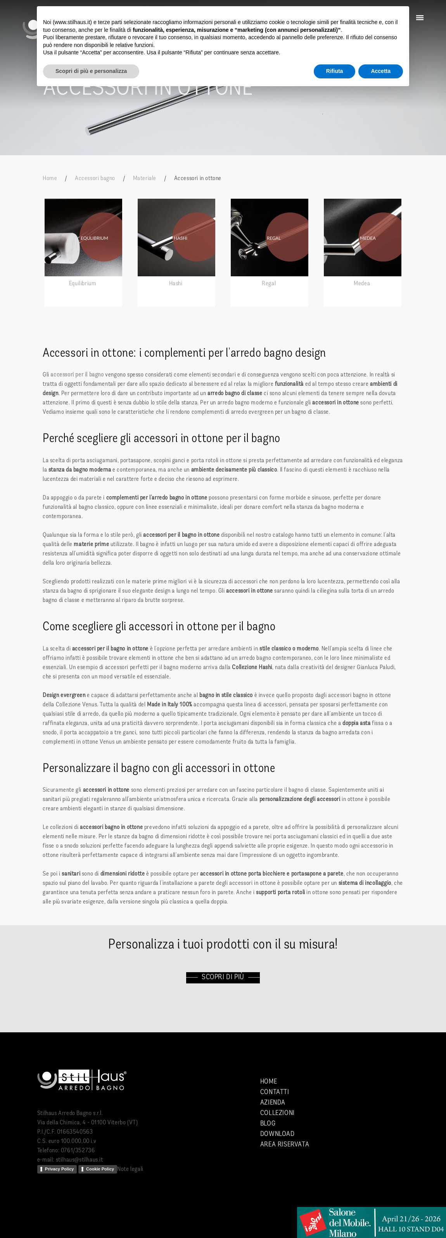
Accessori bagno (95, 178)
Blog (267, 1123)
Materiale (144, 178)
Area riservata (284, 1144)
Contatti (274, 1092)
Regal (269, 284)
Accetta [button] (381, 71)
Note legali (130, 1169)
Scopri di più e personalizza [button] (91, 71)
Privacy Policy (59, 1169)
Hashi (176, 284)
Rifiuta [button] (334, 71)
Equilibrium (83, 284)
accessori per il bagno (77, 375)
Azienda (272, 1102)
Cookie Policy (100, 1169)
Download (277, 1134)
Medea (362, 284)
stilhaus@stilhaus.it (79, 1160)
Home (50, 178)
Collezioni (277, 1113)
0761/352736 (78, 1151)
